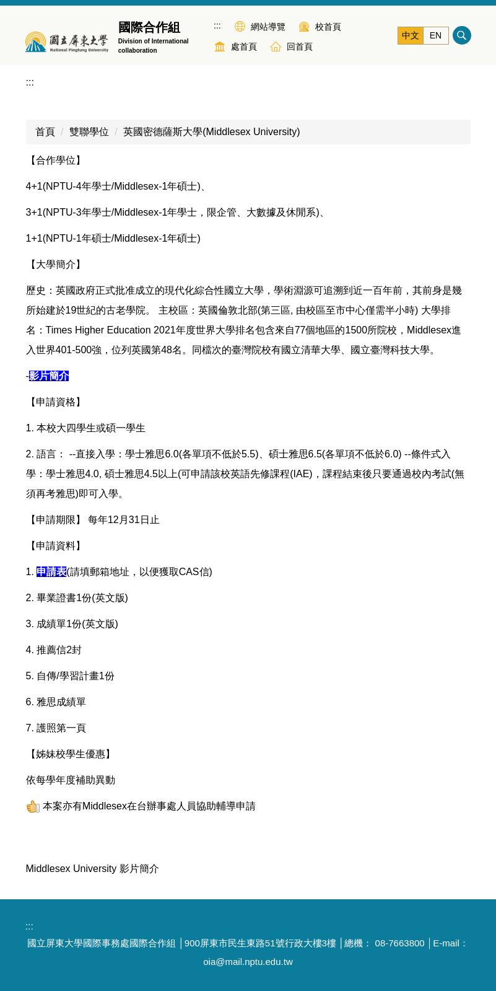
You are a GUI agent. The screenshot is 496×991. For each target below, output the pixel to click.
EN (436, 35)
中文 (410, 35)
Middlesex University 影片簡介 (92, 868)
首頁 (45, 131)
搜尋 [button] (462, 35)
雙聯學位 (89, 131)
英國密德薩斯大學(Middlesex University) (211, 131)
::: (217, 25)
